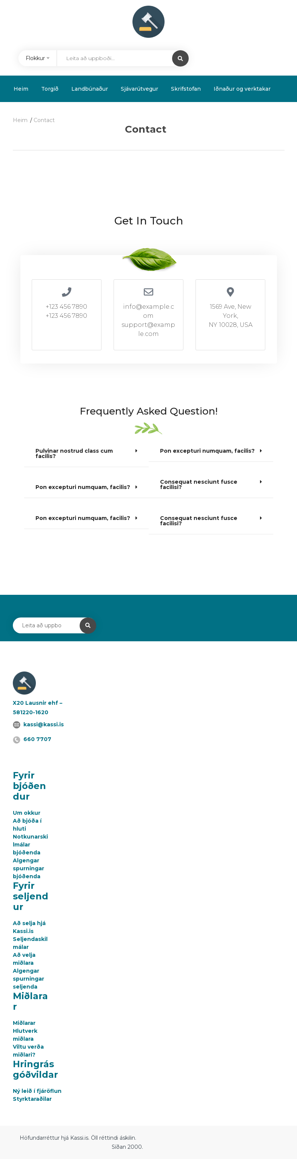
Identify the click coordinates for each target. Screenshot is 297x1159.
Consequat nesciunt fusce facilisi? (198, 484)
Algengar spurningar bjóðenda (28, 868)
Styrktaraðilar (32, 1099)
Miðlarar (24, 1023)
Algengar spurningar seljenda (28, 978)
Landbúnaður (89, 88)
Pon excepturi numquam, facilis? (82, 487)
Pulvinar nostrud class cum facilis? (74, 453)
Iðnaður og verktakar (242, 88)
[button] (86, 453)
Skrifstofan (186, 88)
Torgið (49, 88)
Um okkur (26, 812)
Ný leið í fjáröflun (37, 1091)
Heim (21, 88)
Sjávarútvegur (139, 88)
